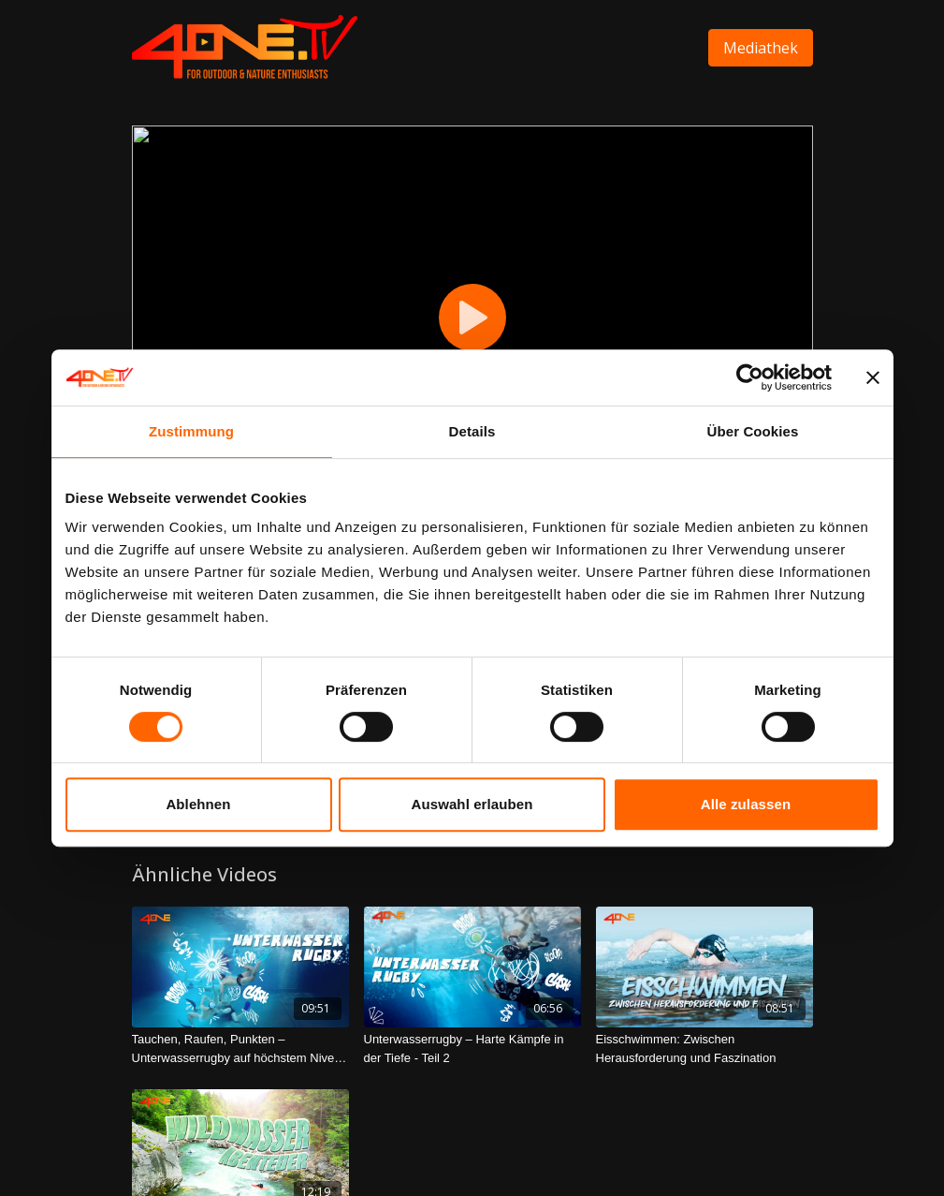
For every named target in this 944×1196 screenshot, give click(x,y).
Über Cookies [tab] (753, 431)
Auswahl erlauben (472, 804)
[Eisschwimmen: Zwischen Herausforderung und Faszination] (704, 1048)
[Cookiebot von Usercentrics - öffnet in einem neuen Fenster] (750, 377)
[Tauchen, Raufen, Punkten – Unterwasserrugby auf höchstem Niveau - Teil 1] (240, 1048)
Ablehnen (198, 804)
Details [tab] (472, 431)
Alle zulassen (746, 804)
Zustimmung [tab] (191, 431)
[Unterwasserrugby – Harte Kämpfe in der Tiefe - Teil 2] (472, 1048)
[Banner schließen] (872, 377)
